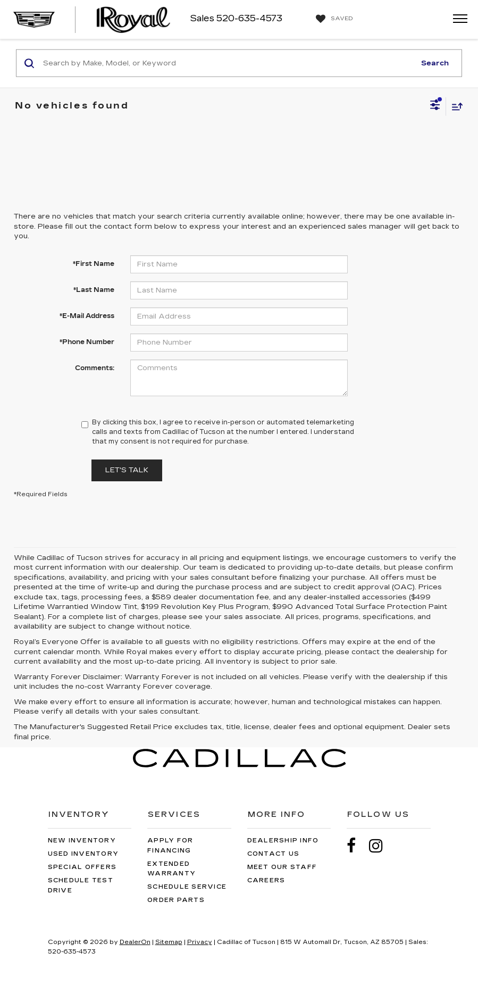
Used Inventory (83, 853)
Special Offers (82, 867)
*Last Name (93, 290)
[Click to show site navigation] (456, 19)
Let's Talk (126, 470)
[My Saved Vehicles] (333, 19)
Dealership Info (283, 840)
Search (435, 63)
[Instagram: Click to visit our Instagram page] (381, 845)
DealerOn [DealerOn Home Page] (135, 942)
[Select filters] (435, 106)
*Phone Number (87, 342)
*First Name (93, 264)
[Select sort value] (454, 106)
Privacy (199, 942)
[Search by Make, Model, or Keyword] (227, 63)
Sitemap (168, 942)
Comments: (94, 368)
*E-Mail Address (87, 316)
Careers (266, 880)
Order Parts (176, 900)
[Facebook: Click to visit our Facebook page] (357, 845)
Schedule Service (187, 886)
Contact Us (273, 853)
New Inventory (82, 840)
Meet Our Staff (282, 867)
